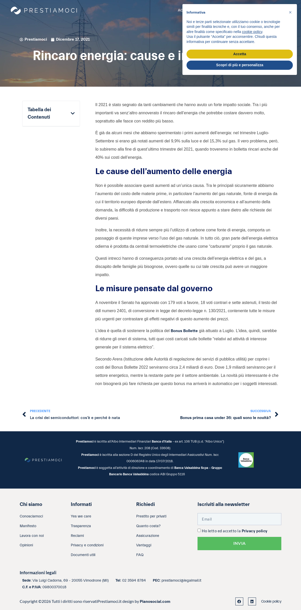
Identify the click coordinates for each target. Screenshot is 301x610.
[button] (73, 113)
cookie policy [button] (252, 32)
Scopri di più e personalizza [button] (239, 65)
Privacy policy (255, 531)
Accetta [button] (239, 54)
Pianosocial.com (155, 601)
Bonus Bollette (184, 331)
